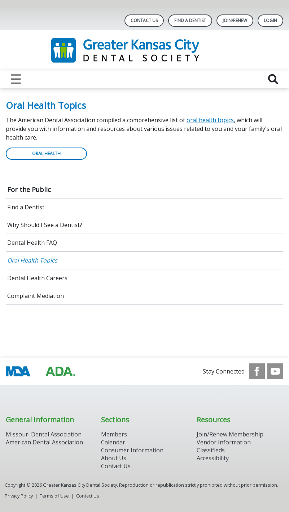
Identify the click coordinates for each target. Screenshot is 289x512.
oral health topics (210, 120)
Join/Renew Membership (230, 434)
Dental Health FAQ (32, 243)
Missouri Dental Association (44, 434)
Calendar (113, 442)
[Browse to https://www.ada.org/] (42, 371)
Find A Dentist (190, 20)
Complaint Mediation (35, 296)
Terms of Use (54, 495)
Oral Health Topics (32, 260)
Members (114, 434)
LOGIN (270, 20)
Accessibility (213, 458)
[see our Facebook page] (257, 371)
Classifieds (211, 450)
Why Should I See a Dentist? (44, 225)
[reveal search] (273, 79)
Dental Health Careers (37, 278)
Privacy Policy (19, 495)
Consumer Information (132, 450)
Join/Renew (235, 20)
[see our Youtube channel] (275, 371)
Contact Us (144, 20)
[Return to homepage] (144, 50)
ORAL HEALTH (46, 153)
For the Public (29, 189)
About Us (113, 458)
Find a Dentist (25, 207)
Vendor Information (224, 442)
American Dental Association (44, 442)
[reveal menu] (16, 79)
